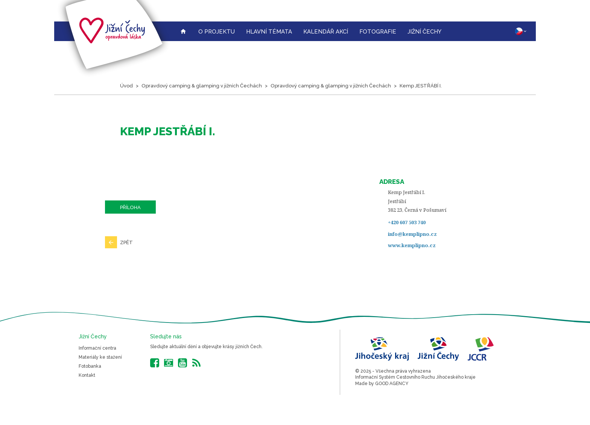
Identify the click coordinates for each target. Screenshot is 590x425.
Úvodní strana (183, 31)
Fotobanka (90, 366)
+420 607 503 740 (407, 222)
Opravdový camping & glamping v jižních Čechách (201, 86)
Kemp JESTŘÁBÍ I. (421, 86)
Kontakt (87, 375)
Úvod (126, 86)
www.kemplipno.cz (412, 245)
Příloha (130, 207)
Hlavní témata (269, 31)
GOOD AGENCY (391, 383)
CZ (520, 31)
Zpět (126, 242)
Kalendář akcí (325, 31)
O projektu (216, 31)
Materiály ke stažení (100, 357)
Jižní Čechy (424, 31)
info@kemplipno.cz (412, 234)
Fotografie (377, 31)
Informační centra (97, 348)
